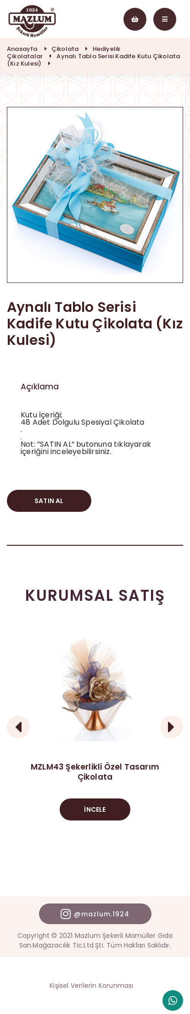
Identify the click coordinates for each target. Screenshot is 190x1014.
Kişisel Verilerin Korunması (91, 985)
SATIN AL (49, 500)
